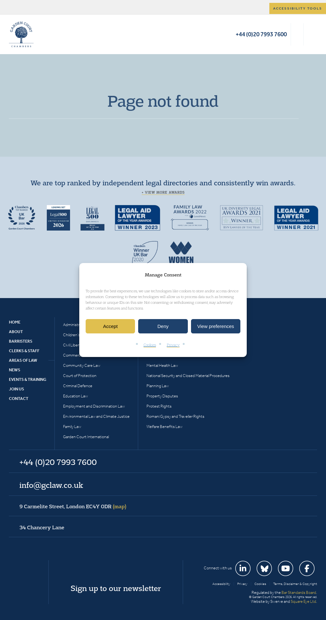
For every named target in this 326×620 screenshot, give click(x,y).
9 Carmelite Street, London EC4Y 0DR (72, 506)
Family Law (72, 426)
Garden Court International (86, 436)
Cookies (150, 345)
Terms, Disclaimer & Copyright (295, 584)
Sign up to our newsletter (116, 588)
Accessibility (221, 584)
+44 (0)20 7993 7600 (261, 34)
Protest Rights (159, 406)
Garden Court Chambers (21, 34)
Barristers (20, 341)
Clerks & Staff (24, 350)
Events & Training (27, 379)
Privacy (173, 345)
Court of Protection (79, 375)
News (14, 369)
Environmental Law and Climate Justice (96, 416)
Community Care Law (81, 365)
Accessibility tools (297, 8)
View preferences (215, 326)
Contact (18, 398)
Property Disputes (162, 396)
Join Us (16, 389)
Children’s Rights (77, 334)
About (16, 331)
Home (14, 322)
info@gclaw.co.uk (51, 485)
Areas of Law (23, 360)
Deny (162, 326)
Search (297, 34)
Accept (110, 326)
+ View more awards (163, 192)
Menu (311, 34)
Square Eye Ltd (303, 601)
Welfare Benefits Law (164, 426)
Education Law (75, 396)
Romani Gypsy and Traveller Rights (175, 416)
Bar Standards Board (298, 592)
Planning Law (157, 385)
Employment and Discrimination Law (94, 406)
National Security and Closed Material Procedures (188, 375)
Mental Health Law (162, 365)
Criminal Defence (77, 385)
